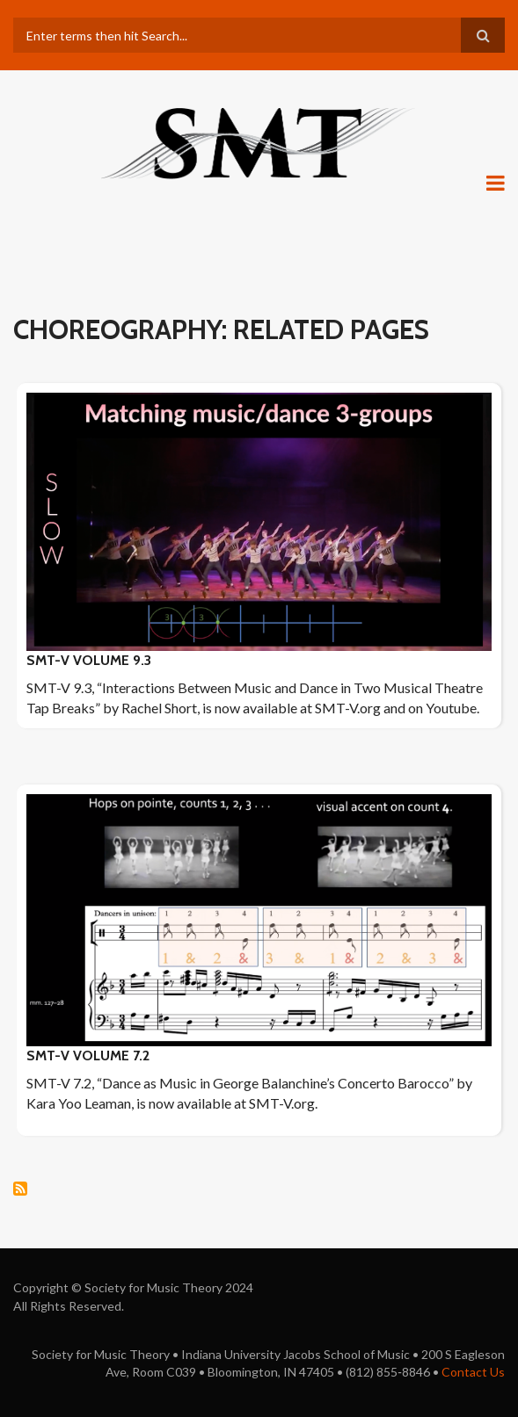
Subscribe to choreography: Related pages (20, 1189)
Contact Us (473, 1371)
